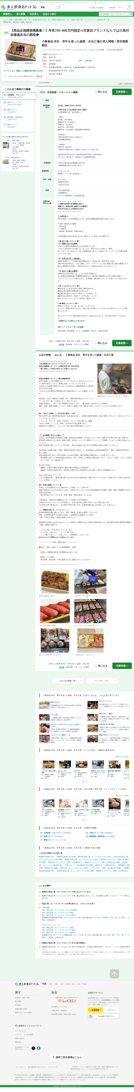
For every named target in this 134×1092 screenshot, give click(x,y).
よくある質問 (28, 1034)
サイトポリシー (21, 1067)
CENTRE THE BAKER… (128, 810)
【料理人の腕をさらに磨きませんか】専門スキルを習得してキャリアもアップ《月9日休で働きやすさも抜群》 (114, 729)
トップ (5, 19)
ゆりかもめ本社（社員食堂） (81, 810)
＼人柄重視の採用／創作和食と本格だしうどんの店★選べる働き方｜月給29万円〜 (66, 719)
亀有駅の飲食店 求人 (46, 857)
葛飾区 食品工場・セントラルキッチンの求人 (81, 859)
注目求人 (34, 14)
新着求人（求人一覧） (22, 998)
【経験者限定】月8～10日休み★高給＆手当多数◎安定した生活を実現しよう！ (66, 706)
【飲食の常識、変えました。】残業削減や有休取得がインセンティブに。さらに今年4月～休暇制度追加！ (66, 740)
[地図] (71, 71)
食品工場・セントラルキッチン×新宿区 (60, 932)
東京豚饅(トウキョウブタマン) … (64, 810)
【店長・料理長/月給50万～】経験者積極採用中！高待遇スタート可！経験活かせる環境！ (65, 730)
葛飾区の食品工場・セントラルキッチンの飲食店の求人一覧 (90, 19)
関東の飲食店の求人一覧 (22, 19)
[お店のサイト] (56, 54)
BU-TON (77, 771)
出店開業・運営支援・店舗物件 (44, 1075)
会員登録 (95, 1010)
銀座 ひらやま (55, 702)
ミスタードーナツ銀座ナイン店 (60, 735)
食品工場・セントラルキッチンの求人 (74, 868)
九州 (61, 984)
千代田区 (105, 917)
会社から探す (49, 14)
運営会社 (18, 1042)
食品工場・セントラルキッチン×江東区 (60, 915)
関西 (50, 984)
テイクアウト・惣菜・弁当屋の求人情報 (106, 868)
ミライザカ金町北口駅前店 (48, 771)
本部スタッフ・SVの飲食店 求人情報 (79, 865)
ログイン (111, 1010)
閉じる (39, 76)
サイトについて (20, 1031)
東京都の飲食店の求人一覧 (40, 19)
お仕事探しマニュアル (59, 1007)
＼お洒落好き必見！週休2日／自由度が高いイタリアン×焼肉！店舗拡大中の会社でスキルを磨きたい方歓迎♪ (114, 719)
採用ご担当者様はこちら (69, 1057)
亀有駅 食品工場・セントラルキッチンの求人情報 (75, 871)
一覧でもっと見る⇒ (122, 757)
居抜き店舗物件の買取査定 (50, 1077)
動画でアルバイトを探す (23, 1012)
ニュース (18, 1034)
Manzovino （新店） (106, 713)
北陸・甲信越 (82, 984)
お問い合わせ (19, 1038)
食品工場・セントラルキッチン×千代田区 (61, 910)
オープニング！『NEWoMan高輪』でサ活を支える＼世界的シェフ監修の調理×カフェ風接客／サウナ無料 (114, 740)
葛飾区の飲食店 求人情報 (66, 857)
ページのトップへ (105, 681)
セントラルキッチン (114, 810)
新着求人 (7, 14)
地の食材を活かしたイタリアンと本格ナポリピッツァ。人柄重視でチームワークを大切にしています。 (114, 706)
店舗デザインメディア (30, 1079)
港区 (123, 917)
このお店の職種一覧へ (70, 681)
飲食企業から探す (21, 1009)
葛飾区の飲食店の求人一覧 (60, 19)
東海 (56, 984)
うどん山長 (54, 715)
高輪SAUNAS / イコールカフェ (109, 735)
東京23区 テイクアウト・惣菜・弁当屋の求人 (65, 862)
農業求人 (48, 1079)
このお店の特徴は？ (44, 83)
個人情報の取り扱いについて (37, 1067)
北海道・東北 (70, 984)
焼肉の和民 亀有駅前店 (114, 771)
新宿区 (51, 937)
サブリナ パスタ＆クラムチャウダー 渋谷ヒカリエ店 (66, 725)
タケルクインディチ (105, 701)
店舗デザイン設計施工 (71, 1075)
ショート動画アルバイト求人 (69, 1079)
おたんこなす (62, 771)
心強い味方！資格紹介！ (59, 1010)
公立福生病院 (95, 810)
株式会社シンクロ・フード (82, 1069)
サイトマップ (52, 1067)
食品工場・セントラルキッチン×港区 (60, 912)
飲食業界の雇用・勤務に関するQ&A (63, 1014)
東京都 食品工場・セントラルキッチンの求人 (95, 857)
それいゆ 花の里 (46, 810)
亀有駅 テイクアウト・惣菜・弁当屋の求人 (112, 871)
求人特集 (20, 14)
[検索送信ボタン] (131, 14)
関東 (10, 19)
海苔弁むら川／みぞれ (98, 771)
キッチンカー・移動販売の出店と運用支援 (83, 1077)
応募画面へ (122, 92)
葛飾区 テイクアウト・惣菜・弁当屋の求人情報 (102, 862)
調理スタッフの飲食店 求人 (105, 865)
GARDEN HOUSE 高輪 (106, 724)
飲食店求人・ (95, 1075)
